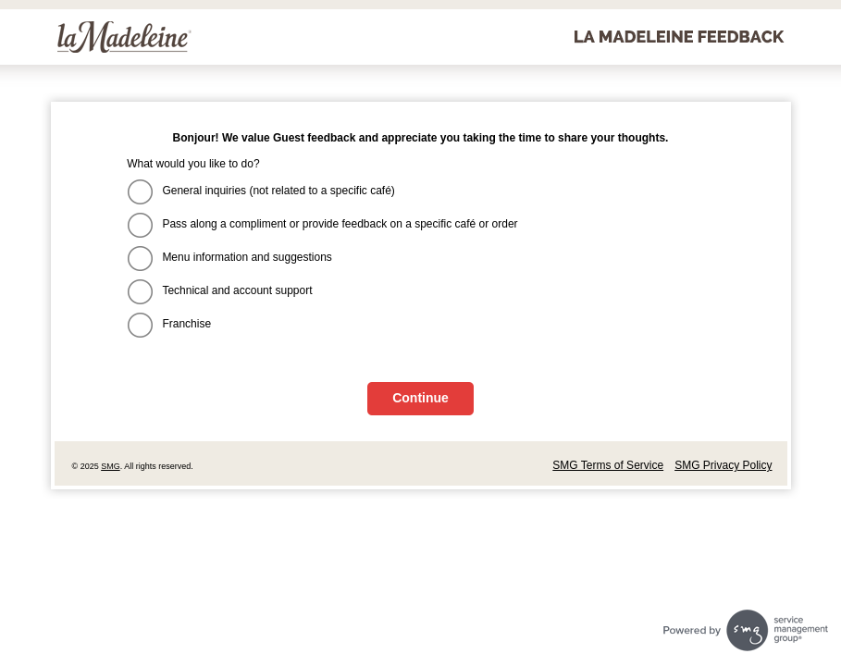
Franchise (186, 323)
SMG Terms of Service (607, 465)
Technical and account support (237, 290)
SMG (110, 466)
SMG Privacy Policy (723, 465)
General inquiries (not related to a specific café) (278, 190)
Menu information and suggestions (246, 257)
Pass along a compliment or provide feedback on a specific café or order (339, 223)
